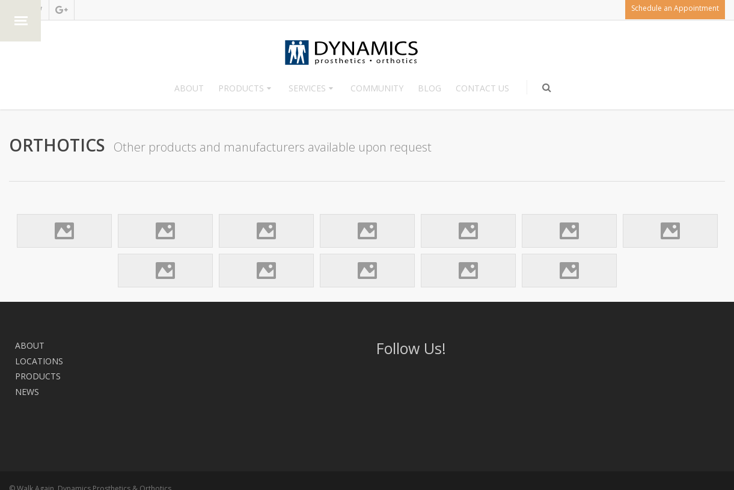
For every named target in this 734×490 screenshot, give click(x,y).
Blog (429, 88)
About (189, 88)
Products (241, 88)
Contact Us (482, 88)
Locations (81, 345)
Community (376, 88)
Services (307, 88)
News (186, 345)
